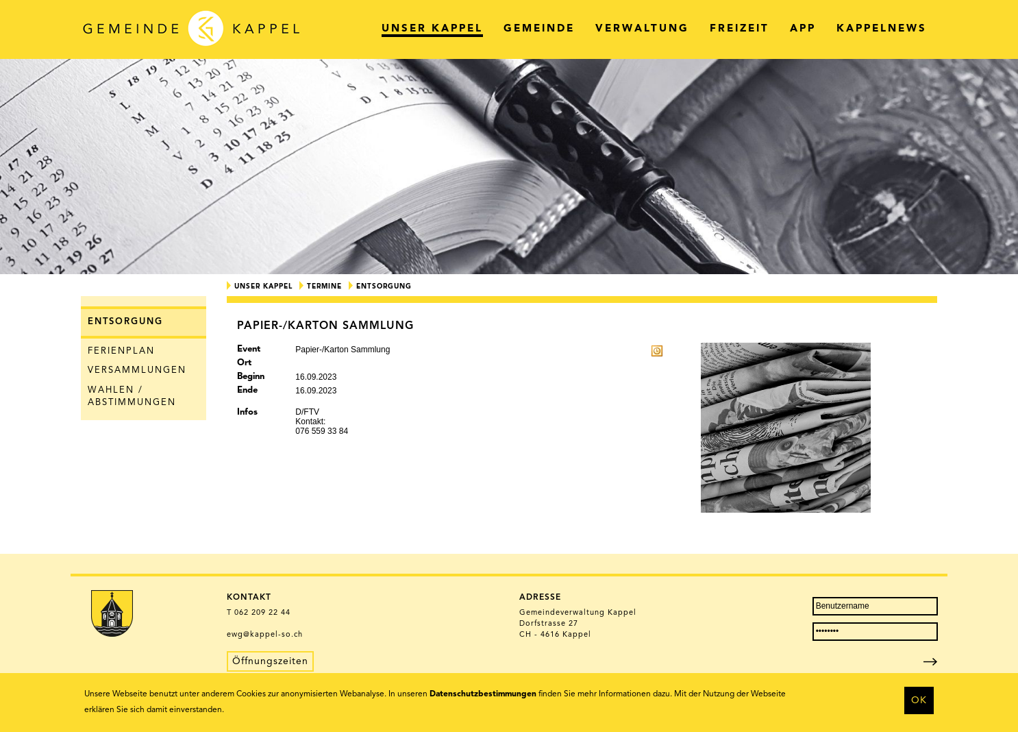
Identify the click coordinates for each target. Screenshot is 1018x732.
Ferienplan (121, 351)
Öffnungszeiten (270, 661)
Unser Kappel (263, 286)
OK (919, 700)
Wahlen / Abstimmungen (132, 397)
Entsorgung (125, 321)
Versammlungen (137, 370)
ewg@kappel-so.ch (265, 635)
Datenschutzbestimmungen (483, 694)
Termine (324, 286)
